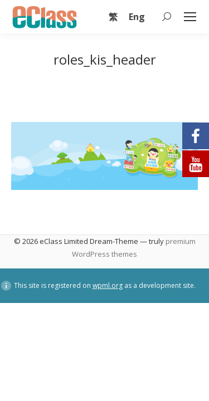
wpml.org (108, 285)
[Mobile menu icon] (190, 17)
